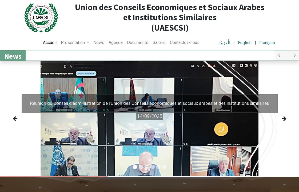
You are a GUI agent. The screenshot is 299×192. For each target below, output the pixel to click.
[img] (18, 118)
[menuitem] (50, 42)
